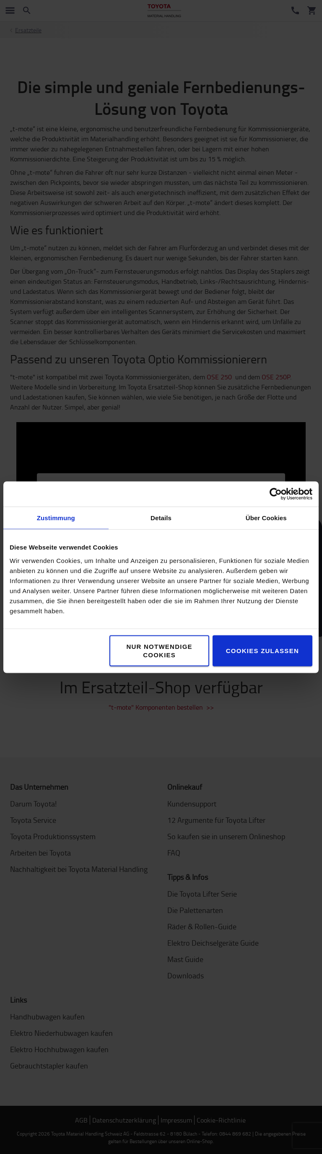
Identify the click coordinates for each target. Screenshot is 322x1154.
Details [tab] (161, 517)
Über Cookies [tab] (266, 517)
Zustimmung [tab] (56, 517)
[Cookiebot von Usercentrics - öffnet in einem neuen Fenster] (275, 494)
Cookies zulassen (262, 650)
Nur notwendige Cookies (159, 650)
